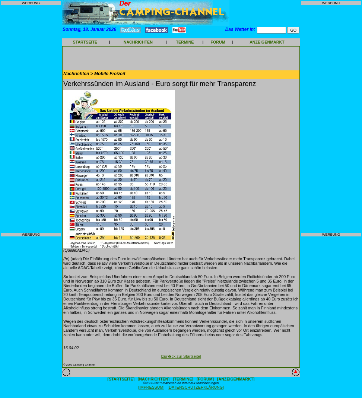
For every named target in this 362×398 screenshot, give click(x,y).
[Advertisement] (31, 118)
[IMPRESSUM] (151, 387)
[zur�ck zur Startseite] (181, 356)
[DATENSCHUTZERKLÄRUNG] (196, 387)
